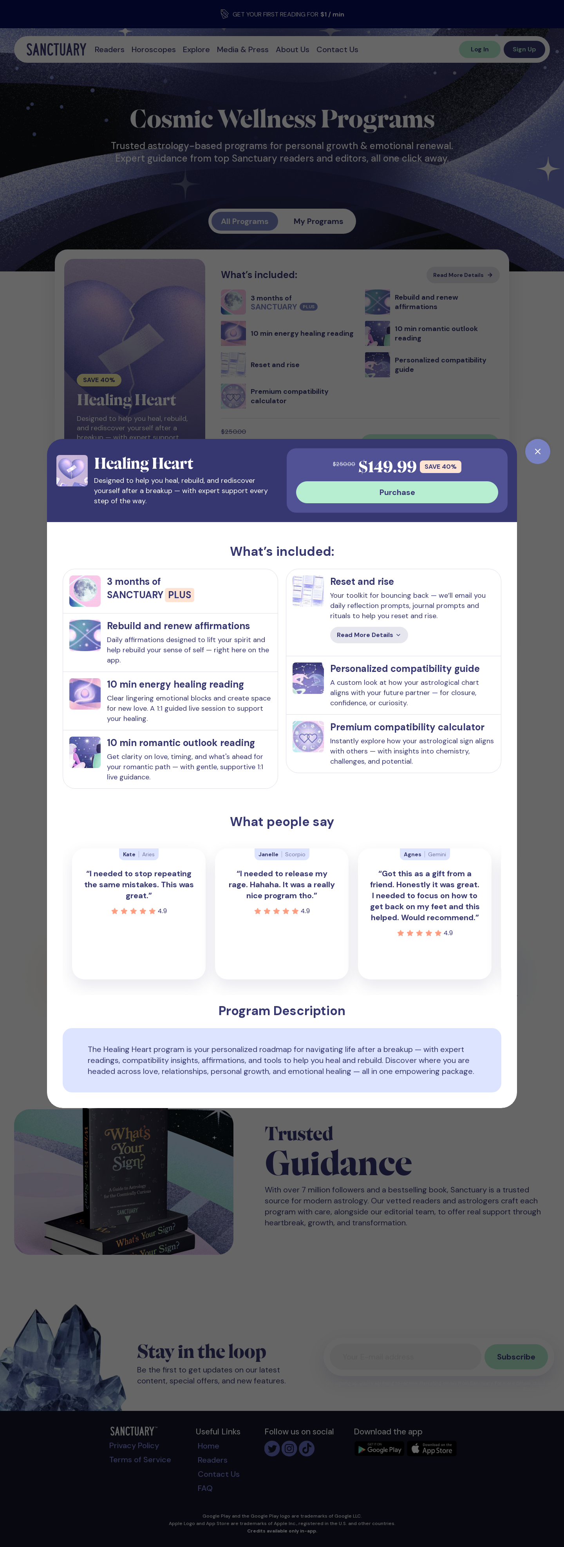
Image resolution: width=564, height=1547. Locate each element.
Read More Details (369, 635)
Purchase (397, 492)
